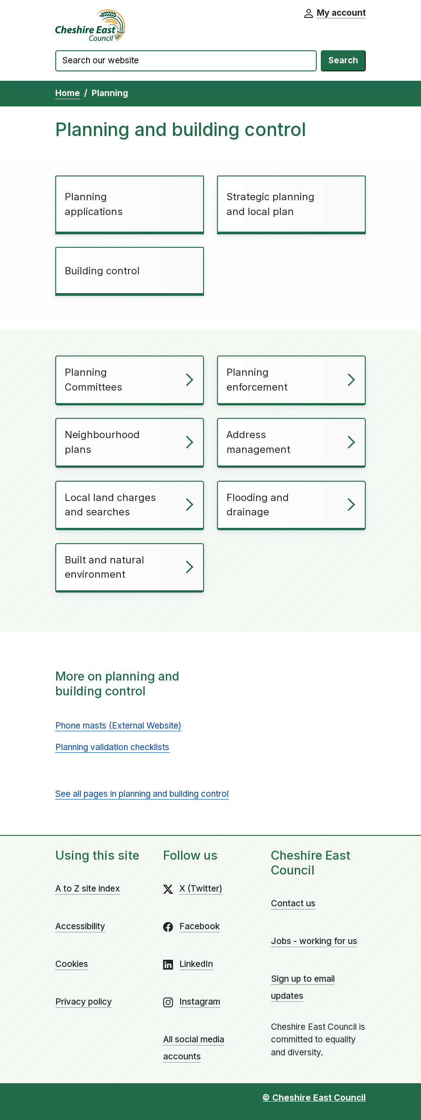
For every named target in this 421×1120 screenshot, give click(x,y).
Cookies (71, 964)
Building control (102, 271)
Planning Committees (93, 379)
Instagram (199, 1002)
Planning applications (94, 204)
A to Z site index (87, 888)
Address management (258, 442)
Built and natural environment (104, 567)
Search (343, 60)
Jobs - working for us (314, 941)
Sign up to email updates (303, 987)
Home (67, 93)
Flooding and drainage (257, 505)
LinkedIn (196, 964)
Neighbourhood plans (102, 442)
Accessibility (80, 926)
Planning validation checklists (112, 747)
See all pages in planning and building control (142, 794)
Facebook (199, 926)
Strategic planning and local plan (270, 204)
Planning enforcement (257, 379)
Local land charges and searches (110, 505)
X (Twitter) (200, 888)
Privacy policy (83, 1002)
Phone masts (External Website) (118, 725)
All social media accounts (193, 1048)
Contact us (293, 903)
